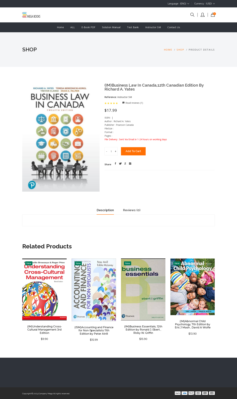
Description (104, 210)
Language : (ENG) (178, 3)
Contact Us (173, 27)
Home (60, 27)
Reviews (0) (133, 210)
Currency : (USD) (204, 3)
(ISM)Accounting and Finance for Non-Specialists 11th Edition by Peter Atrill (93, 330)
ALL (72, 27)
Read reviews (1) (134, 102)
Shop (180, 49)
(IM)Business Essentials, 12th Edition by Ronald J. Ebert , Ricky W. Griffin (143, 329)
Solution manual (111, 27)
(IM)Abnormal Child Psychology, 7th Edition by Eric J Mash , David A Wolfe (193, 324)
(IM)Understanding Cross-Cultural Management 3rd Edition (44, 329)
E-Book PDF (88, 27)
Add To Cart (133, 151)
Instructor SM (153, 27)
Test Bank (133, 27)
